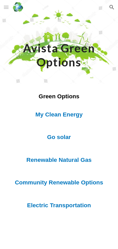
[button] (6, 7)
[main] (59, 42)
